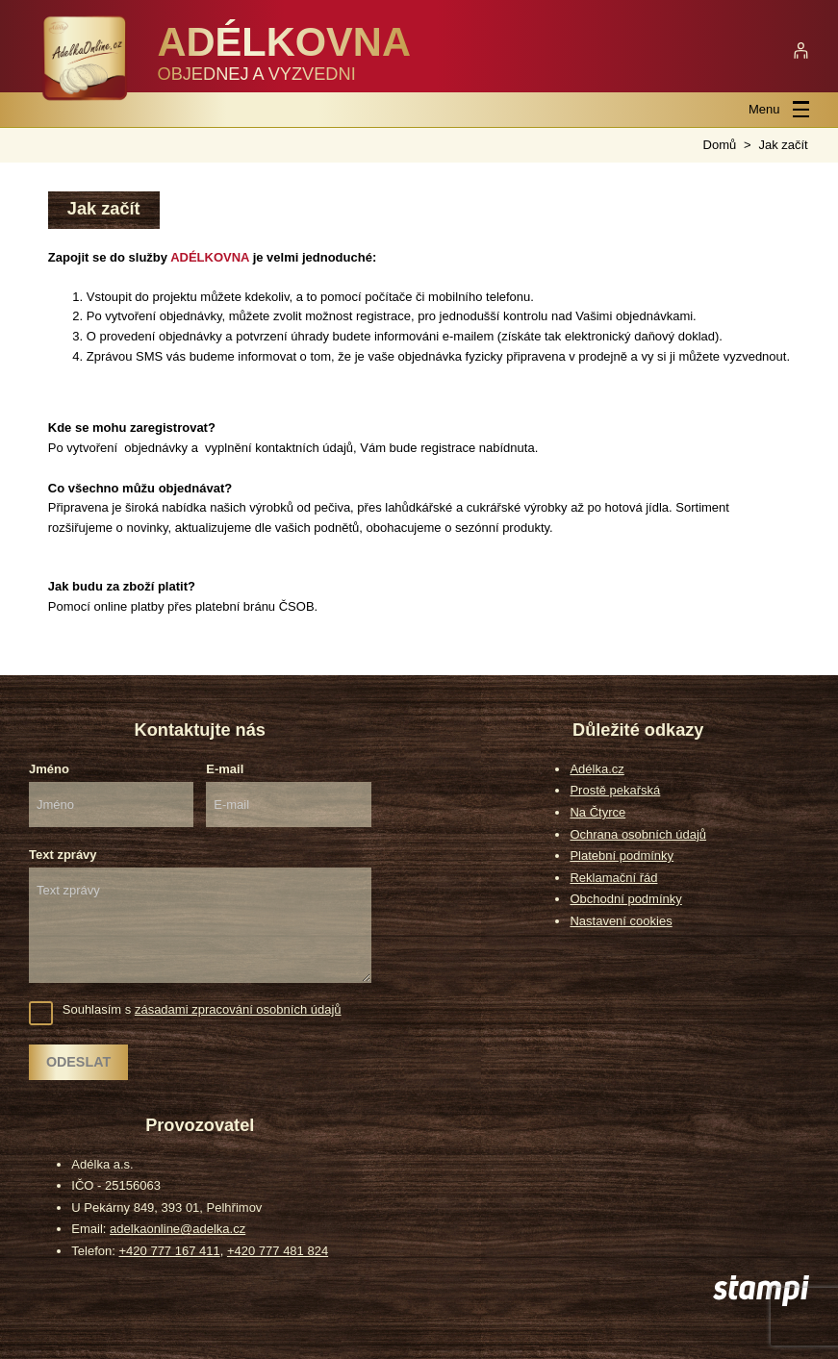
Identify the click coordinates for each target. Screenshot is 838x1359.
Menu (779, 109)
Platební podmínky (621, 855)
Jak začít (782, 145)
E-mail (224, 769)
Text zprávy (63, 854)
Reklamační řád (613, 877)
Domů (720, 145)
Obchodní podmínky (625, 899)
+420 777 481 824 (277, 1251)
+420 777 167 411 (169, 1251)
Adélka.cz (596, 769)
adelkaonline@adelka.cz (177, 1228)
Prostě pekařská (615, 790)
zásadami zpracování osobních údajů (238, 1009)
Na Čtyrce (597, 812)
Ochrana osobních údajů (638, 834)
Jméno (49, 769)
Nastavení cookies (621, 921)
